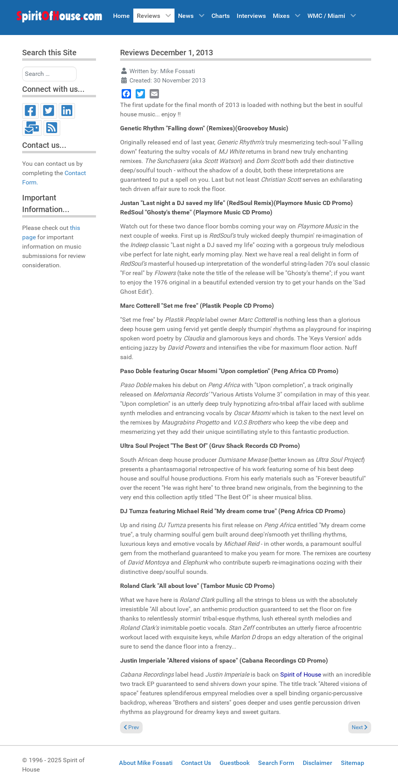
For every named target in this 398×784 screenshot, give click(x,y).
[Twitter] (48, 111)
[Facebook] (30, 111)
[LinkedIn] (67, 111)
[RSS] (52, 128)
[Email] (32, 128)
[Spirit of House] (59, 18)
